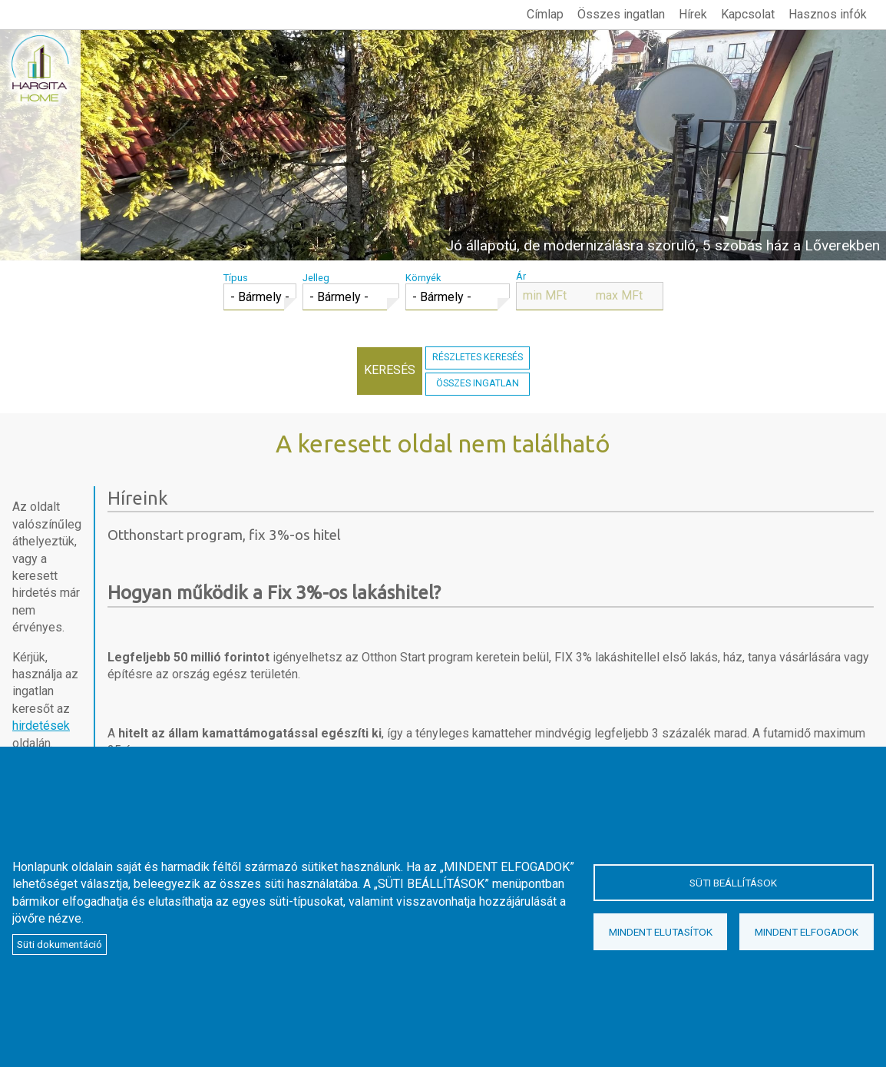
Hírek (693, 14)
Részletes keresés (477, 357)
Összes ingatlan (621, 14)
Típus (235, 277)
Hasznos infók (827, 14)
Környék (423, 277)
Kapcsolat (748, 14)
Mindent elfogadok (806, 932)
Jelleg (315, 277)
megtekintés (443, 145)
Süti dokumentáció (59, 944)
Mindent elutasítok (660, 932)
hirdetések (41, 725)
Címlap (545, 14)
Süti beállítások (733, 882)
